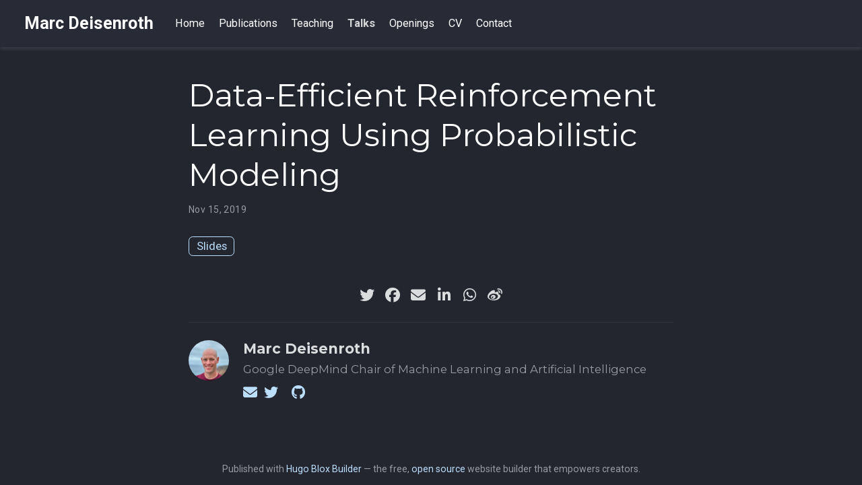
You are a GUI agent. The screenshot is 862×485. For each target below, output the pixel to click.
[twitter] (367, 295)
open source (438, 468)
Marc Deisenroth (89, 23)
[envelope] (418, 295)
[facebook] (393, 295)
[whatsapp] (469, 295)
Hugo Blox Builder (324, 468)
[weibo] (495, 295)
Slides (212, 246)
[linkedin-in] (444, 295)
